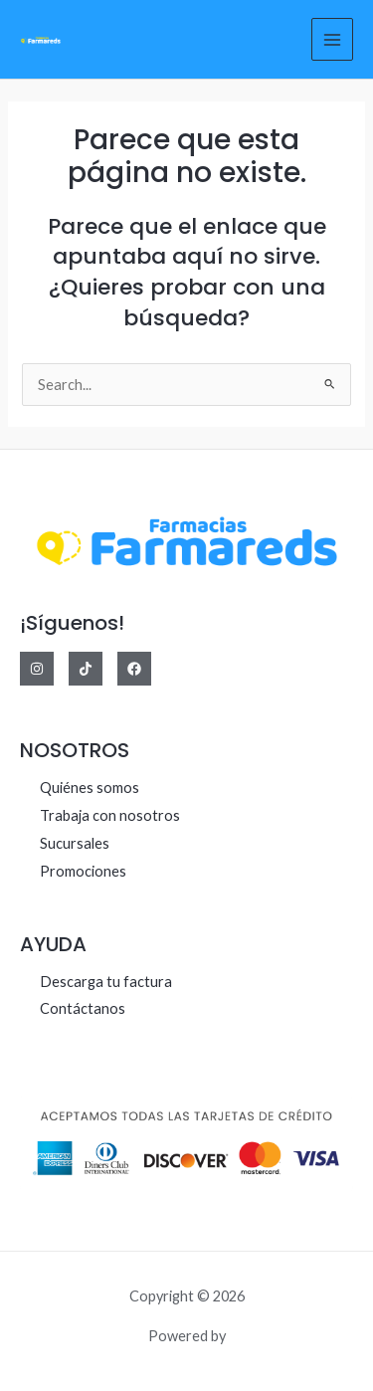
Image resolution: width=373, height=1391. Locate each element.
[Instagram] (37, 669)
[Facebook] (134, 669)
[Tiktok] (85, 669)
